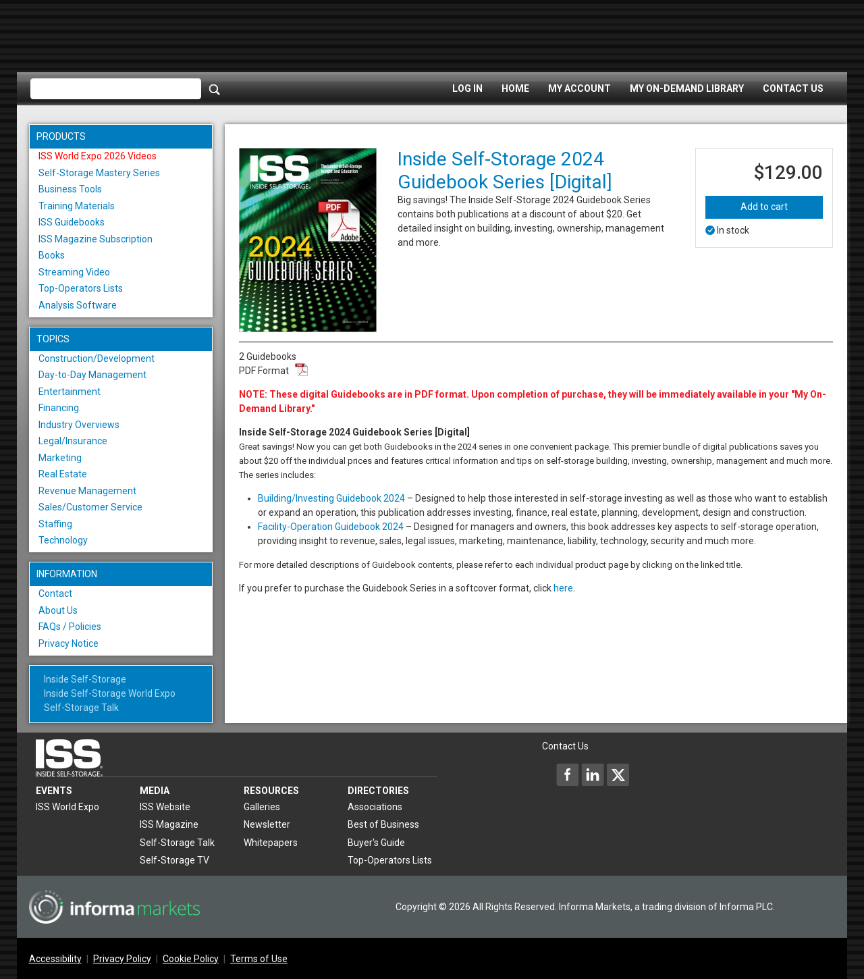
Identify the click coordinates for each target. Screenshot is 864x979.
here (563, 588)
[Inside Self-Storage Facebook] (567, 774)
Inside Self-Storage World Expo (110, 693)
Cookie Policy (191, 958)
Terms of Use (259, 958)
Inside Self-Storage (85, 679)
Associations (375, 806)
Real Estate (62, 474)
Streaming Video (74, 272)
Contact (55, 593)
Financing (58, 407)
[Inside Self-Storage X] (617, 774)
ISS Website (165, 806)
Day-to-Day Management (92, 374)
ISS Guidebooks (71, 222)
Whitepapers (271, 842)
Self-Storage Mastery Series (99, 172)
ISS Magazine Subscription (95, 239)
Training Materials (76, 206)
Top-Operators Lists (80, 288)
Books (51, 255)
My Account (579, 88)
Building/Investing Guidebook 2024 (331, 498)
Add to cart (764, 206)
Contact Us (793, 88)
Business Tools (70, 189)
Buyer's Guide (376, 842)
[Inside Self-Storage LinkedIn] (592, 774)
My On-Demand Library (687, 88)
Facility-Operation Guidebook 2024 (331, 526)
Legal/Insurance (72, 440)
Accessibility (55, 958)
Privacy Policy (122, 958)
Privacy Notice (68, 643)
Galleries (262, 806)
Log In (467, 88)
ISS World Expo (67, 806)
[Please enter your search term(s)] (115, 89)
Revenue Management (87, 490)
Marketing (60, 457)
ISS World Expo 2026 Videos (97, 156)
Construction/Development (96, 358)
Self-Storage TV (174, 860)
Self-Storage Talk (81, 707)
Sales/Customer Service (90, 507)
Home (515, 88)
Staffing (55, 524)
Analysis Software (77, 305)
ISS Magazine (169, 824)
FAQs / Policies (69, 626)
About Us (58, 610)
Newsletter (267, 824)
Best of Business (383, 824)
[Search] (215, 89)
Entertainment (69, 391)
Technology (63, 540)
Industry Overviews (78, 424)
